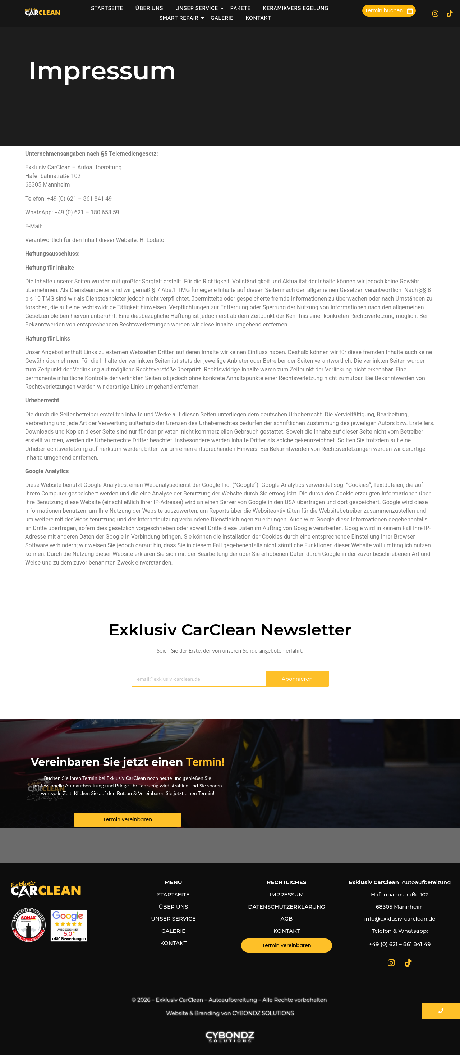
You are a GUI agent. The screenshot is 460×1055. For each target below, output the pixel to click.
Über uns (149, 8)
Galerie (222, 18)
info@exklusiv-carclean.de (77, 226)
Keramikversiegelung (295, 8)
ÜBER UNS (173, 906)
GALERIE (173, 930)
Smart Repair (179, 18)
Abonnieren (297, 679)
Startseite (107, 8)
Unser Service (197, 8)
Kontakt (258, 18)
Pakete (240, 8)
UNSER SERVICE (173, 918)
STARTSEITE (173, 894)
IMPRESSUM (287, 894)
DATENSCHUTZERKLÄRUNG (286, 906)
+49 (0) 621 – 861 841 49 (400, 944)
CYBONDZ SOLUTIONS (263, 1013)
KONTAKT (173, 943)
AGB (287, 918)
